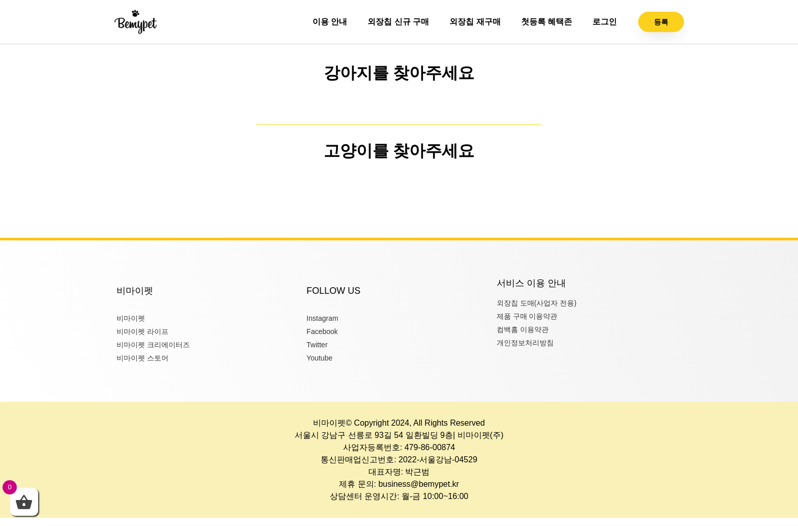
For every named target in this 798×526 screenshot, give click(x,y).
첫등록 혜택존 (546, 21)
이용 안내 (329, 21)
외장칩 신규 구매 (398, 21)
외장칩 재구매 (474, 21)
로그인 (604, 21)
